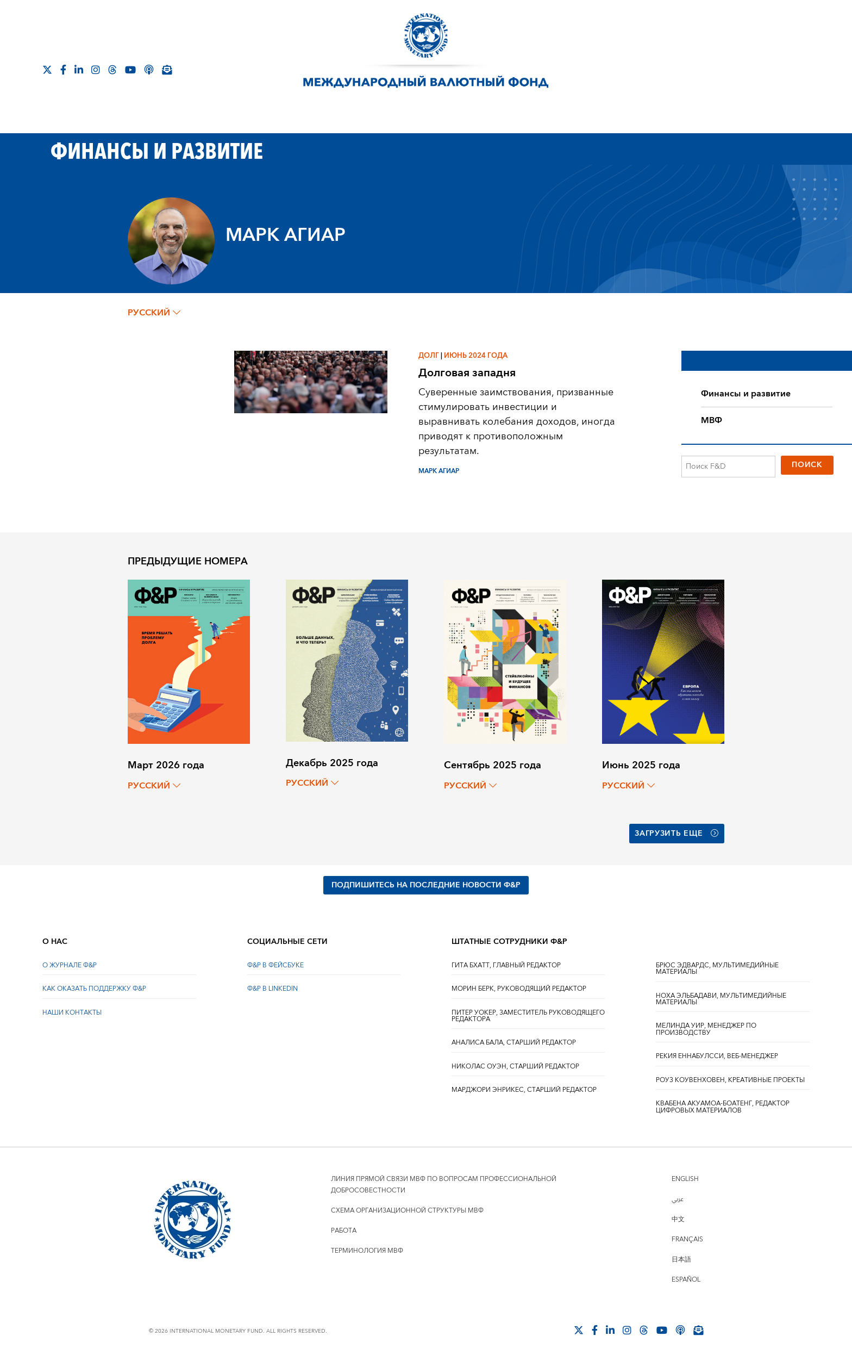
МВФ (711, 420)
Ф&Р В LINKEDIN (272, 989)
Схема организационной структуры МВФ (407, 1210)
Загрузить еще (677, 833)
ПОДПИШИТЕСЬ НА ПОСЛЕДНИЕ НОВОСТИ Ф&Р (426, 885)
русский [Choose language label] (154, 312)
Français (687, 1239)
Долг (428, 356)
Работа (343, 1230)
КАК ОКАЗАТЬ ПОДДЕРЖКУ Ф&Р (94, 989)
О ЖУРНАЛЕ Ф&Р (69, 965)
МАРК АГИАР (438, 471)
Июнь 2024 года (476, 356)
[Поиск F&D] (728, 466)
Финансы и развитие (746, 393)
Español (686, 1279)
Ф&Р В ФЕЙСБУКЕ (275, 965)
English (685, 1179)
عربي (678, 1199)
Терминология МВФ (367, 1251)
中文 (678, 1219)
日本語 (681, 1259)
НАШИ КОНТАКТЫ (72, 1012)
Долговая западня (467, 372)
